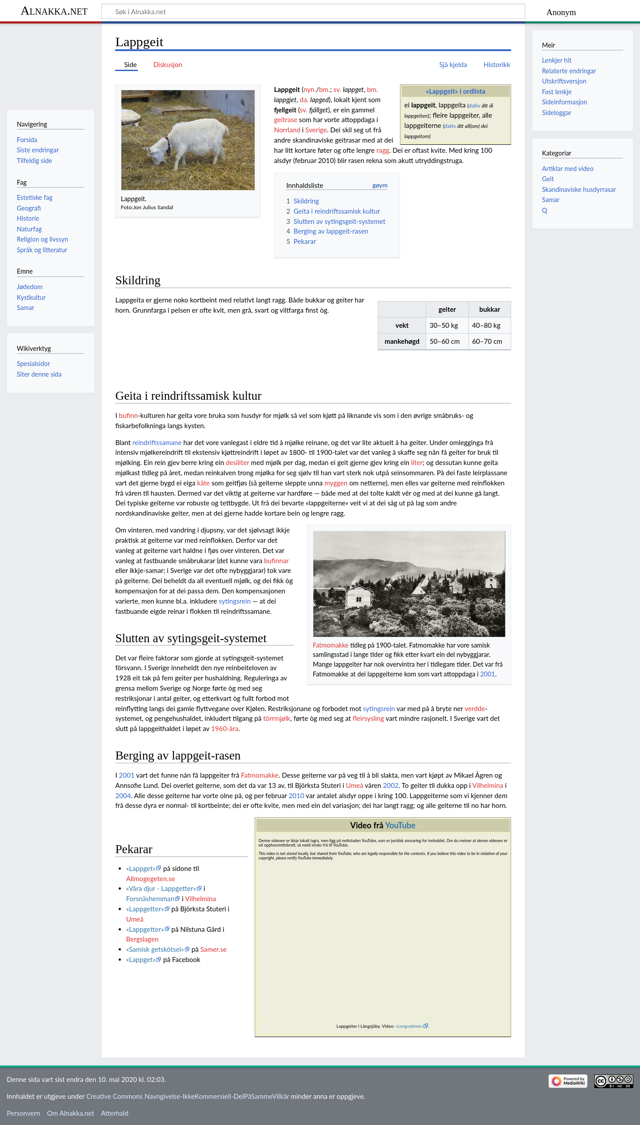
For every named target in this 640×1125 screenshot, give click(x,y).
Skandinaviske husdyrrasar (579, 189)
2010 (296, 795)
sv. (337, 89)
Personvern (23, 1113)
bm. (324, 89)
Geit (548, 179)
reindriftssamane (157, 442)
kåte (203, 483)
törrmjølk (276, 718)
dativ (474, 105)
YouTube (400, 825)
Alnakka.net (54, 10)
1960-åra (224, 728)
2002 (391, 785)
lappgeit (423, 105)
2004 (123, 795)
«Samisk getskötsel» (155, 949)
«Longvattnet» (409, 1026)
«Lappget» (141, 868)
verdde (474, 708)
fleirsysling (368, 718)
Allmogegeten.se (150, 879)
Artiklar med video (567, 168)
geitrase (285, 119)
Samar (550, 199)
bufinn (128, 415)
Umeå (354, 785)
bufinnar (276, 560)
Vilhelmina (488, 785)
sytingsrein (235, 601)
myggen (336, 483)
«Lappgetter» (145, 909)
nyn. (310, 89)
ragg (382, 150)
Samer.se (213, 949)
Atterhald (114, 1113)
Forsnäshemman (150, 898)
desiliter (237, 462)
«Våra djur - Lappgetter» (161, 888)
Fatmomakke (330, 645)
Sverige (316, 130)
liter (417, 462)
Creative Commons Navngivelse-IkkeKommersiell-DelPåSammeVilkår (187, 1096)
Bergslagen (142, 939)
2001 (487, 674)
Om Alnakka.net (70, 1113)
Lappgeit (287, 89)
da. (304, 99)
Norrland (287, 130)
